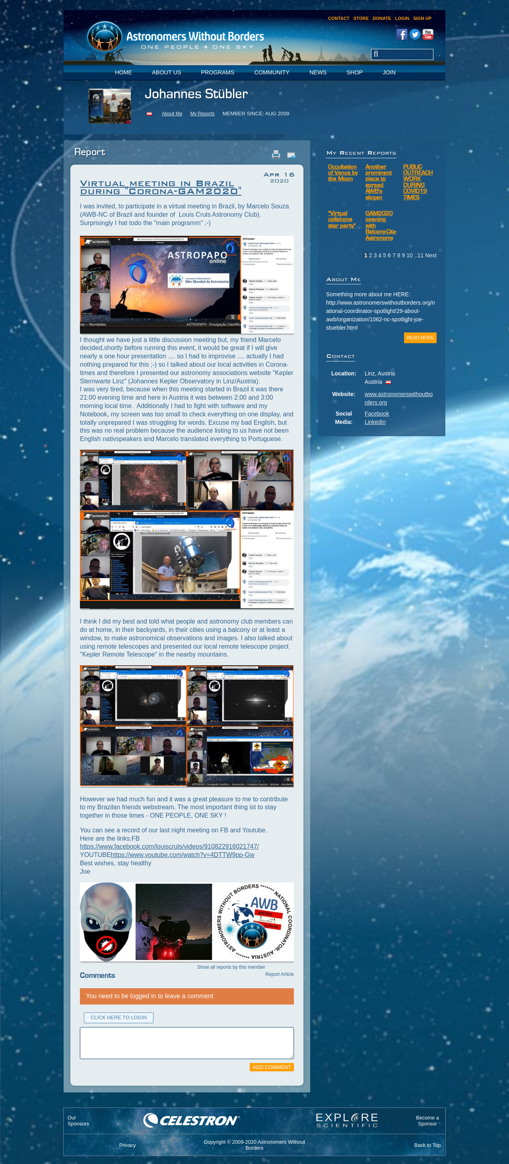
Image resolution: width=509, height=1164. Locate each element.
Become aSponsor (427, 1121)
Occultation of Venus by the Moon (342, 173)
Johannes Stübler (196, 94)
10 (409, 255)
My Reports (202, 114)
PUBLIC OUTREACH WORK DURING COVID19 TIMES (418, 182)
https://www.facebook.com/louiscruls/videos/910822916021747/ (169, 846)
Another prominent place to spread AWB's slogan (378, 182)
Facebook (377, 413)
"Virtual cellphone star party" (342, 220)
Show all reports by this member (231, 967)
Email (291, 154)
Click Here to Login (119, 1017)
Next (431, 255)
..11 (419, 255)
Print (276, 154)
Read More (420, 337)
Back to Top (427, 1145)
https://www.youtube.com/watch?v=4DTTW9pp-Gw (182, 854)
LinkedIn (375, 422)
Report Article (279, 974)
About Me (172, 114)
